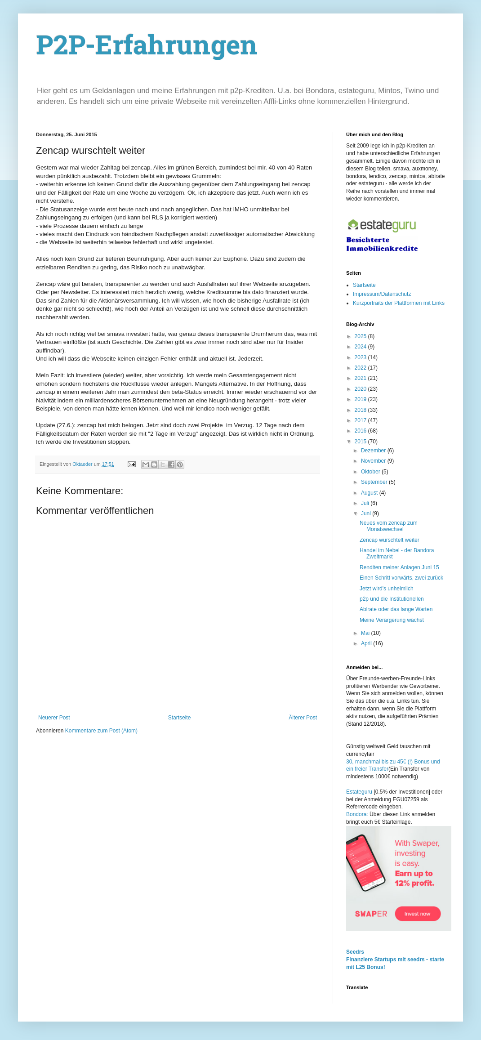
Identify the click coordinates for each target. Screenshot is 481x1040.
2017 (361, 420)
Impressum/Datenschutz (382, 294)
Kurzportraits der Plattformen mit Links (399, 303)
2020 (361, 389)
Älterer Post (303, 717)
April (367, 643)
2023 (361, 357)
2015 (361, 441)
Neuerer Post (54, 717)
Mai (366, 633)
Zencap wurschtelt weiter (389, 540)
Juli (365, 503)
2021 (361, 378)
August (370, 493)
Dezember (374, 450)
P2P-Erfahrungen (147, 47)
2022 (361, 368)
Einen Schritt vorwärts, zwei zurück (401, 578)
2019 (361, 399)
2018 (361, 410)
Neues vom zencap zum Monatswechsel (389, 526)
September (375, 482)
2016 (361, 431)
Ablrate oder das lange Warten (396, 609)
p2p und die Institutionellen (392, 599)
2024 (361, 347)
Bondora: (358, 814)
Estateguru (359, 792)
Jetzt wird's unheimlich (387, 588)
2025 (361, 336)
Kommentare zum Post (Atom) (101, 731)
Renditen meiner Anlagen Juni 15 (399, 567)
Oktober (371, 472)
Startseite (179, 717)
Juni (366, 513)
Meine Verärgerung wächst (392, 620)
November (374, 461)
